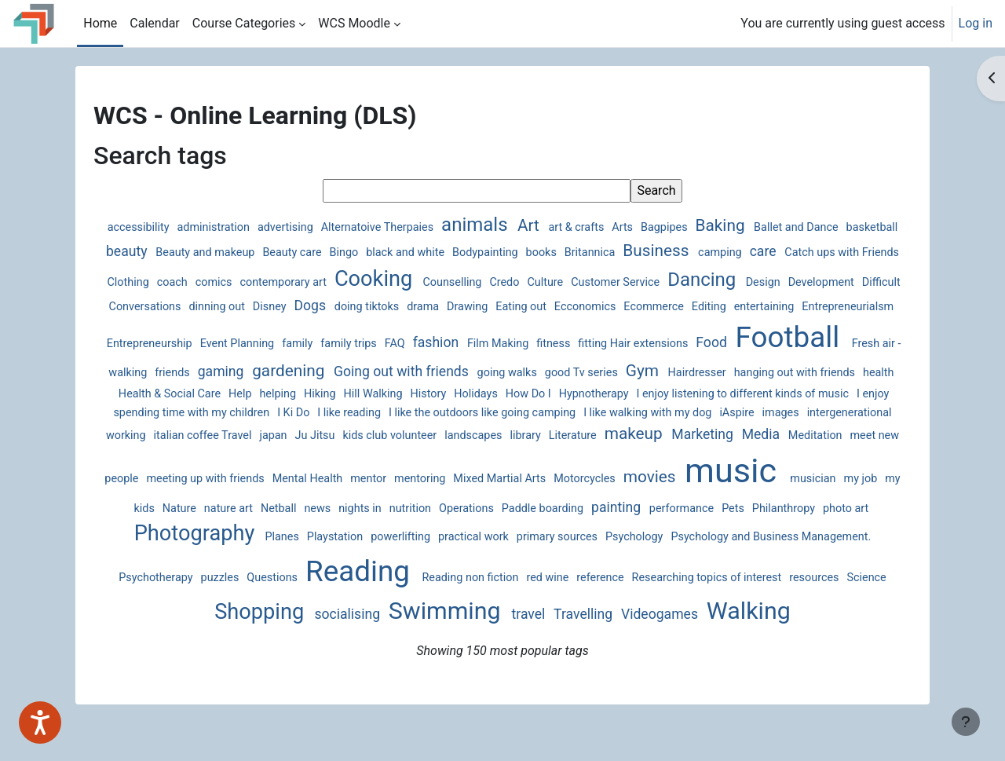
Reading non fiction (330, 596)
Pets (496, 536)
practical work (262, 559)
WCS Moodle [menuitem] (354, 23)
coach (317, 282)
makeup (324, 454)
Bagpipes (695, 227)
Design (155, 306)
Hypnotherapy (166, 414)
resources (673, 596)
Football (286, 358)
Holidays (800, 394)
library (215, 456)
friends (465, 364)
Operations (229, 536)
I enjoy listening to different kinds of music (314, 414)
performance (445, 536)
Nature (687, 499)
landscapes (163, 456)
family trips (590, 327)
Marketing (393, 455)
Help (565, 394)
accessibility (169, 227)
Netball (786, 499)
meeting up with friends (692, 456)
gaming (513, 363)
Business (749, 250)
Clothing (272, 282)
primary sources (347, 559)
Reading (219, 590)
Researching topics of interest (566, 596)
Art (560, 225)
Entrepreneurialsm (294, 327)
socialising (299, 633)
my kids (643, 499)
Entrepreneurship (390, 327)
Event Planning (478, 327)
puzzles (769, 559)
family (539, 327)
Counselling (597, 282)
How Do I (852, 394)
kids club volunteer (801, 433)
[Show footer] (966, 722)
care (854, 251)
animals (506, 225)
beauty (219, 251)
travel (480, 633)
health (420, 394)
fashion (677, 326)
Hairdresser (238, 394)
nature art (736, 499)
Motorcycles (323, 499)
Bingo (436, 252)
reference (459, 596)
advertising (316, 227)
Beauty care (384, 252)
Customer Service (760, 282)
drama (609, 306)
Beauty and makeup (298, 252)
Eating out (707, 306)
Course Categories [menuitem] (244, 23)
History (753, 394)
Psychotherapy (705, 559)
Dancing (844, 280)
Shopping (797, 593)
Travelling (535, 633)
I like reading (700, 414)
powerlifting (190, 559)
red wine (407, 596)
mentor (854, 456)
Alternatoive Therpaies (408, 227)
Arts (653, 227)
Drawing (654, 306)
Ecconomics (771, 306)
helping (603, 394)
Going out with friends (694, 363)
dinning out (403, 306)
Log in (975, 23)
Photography (702, 533)
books (634, 252)
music (472, 491)
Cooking (519, 278)
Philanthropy (547, 536)
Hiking (644, 394)
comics (358, 282)
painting (379, 535)
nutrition (174, 536)
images (405, 433)
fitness (795, 327)
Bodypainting (577, 252)
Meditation (505, 456)
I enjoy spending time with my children (524, 414)
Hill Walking (698, 394)
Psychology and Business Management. (561, 559)
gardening (581, 362)
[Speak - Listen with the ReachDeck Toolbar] (40, 722)
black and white (497, 252)
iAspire (361, 433)
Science (726, 596)
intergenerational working (494, 433)
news (824, 499)
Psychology (423, 559)
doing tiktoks (553, 306)
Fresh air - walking (394, 364)
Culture (690, 282)
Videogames (611, 633)
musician (552, 499)
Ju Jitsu (727, 433)
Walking (698, 629)
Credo (649, 282)
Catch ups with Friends (186, 282)
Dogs (496, 305)
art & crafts (607, 227)
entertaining (210, 327)
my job (599, 499)
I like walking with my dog (272, 433)
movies (388, 497)
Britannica (682, 252)
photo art (609, 536)
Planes (787, 536)
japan (686, 433)
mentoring (158, 499)
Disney (455, 306)
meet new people (583, 456)
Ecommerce (839, 306)
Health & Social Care (494, 394)
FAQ (637, 327)
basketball (164, 252)
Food (209, 363)
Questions (820, 559)
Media (451, 455)
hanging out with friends (336, 394)
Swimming (397, 629)
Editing (155, 327)
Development (213, 306)
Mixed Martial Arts (238, 499)
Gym (184, 391)
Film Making (739, 327)
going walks (799, 364)
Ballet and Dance (826, 227)
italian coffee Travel (615, 433)
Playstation (840, 536)
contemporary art (428, 282)
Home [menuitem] (100, 23)
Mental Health (794, 456)
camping (812, 252)
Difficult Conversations (311, 306)
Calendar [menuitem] (154, 23)
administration (244, 227)
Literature (262, 456)
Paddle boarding (306, 536)
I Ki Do (644, 414)
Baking (751, 225)
